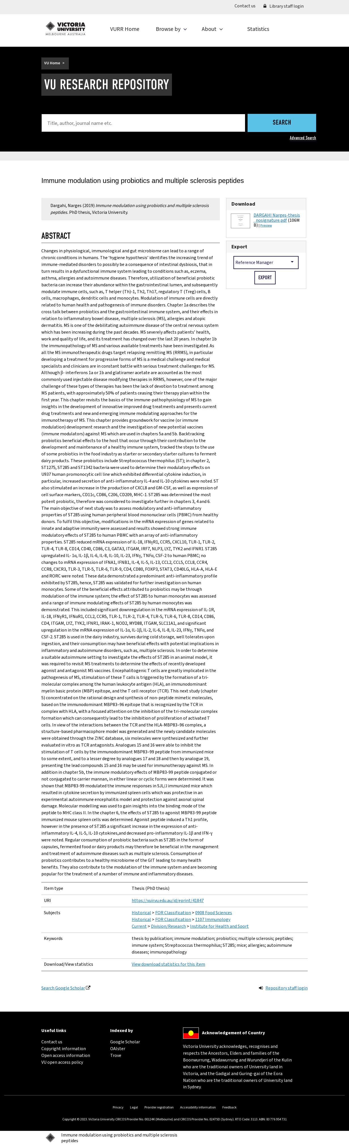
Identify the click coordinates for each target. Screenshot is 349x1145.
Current (139, 926)
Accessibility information (198, 1107)
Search (282, 123)
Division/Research (168, 926)
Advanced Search (303, 137)
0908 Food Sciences (213, 913)
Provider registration (159, 1107)
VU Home (52, 63)
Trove (115, 1055)
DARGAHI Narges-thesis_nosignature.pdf (277, 217)
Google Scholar (125, 1042)
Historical (141, 913)
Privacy (118, 1107)
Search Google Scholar (63, 988)
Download (243, 204)
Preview (266, 225)
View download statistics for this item (168, 964)
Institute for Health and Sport (219, 926)
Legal (134, 1107)
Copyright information (63, 1049)
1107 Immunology (212, 919)
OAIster (117, 1049)
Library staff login (283, 6)
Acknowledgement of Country (233, 1033)
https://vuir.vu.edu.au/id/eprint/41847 (168, 900)
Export (239, 246)
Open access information (65, 1055)
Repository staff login (286, 988)
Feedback (229, 1107)
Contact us (247, 6)
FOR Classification (173, 913)
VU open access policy (62, 1062)
